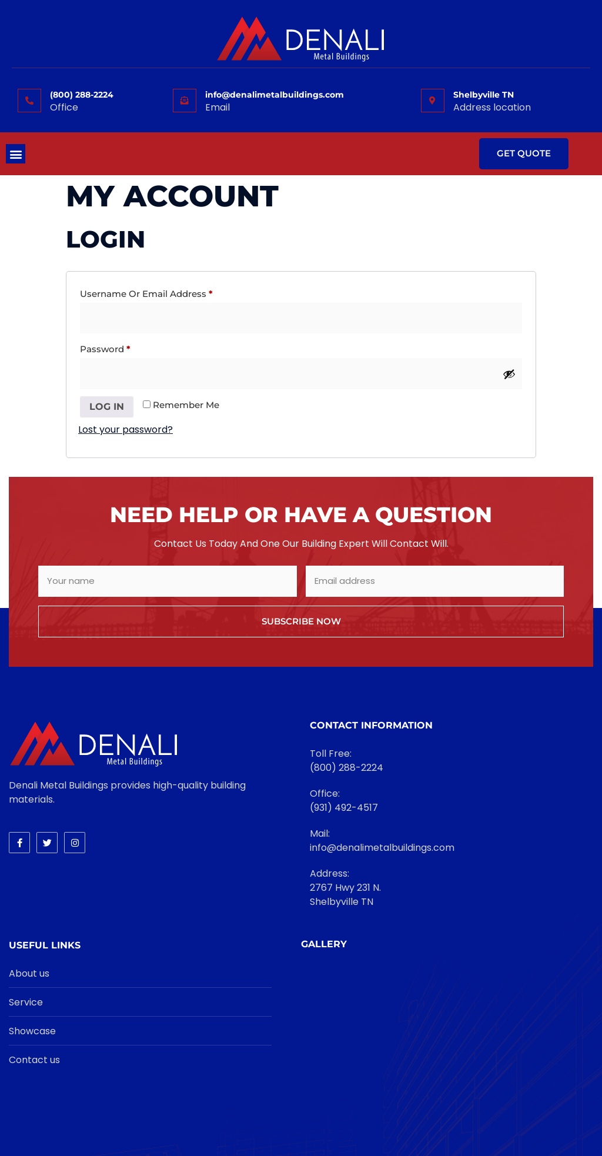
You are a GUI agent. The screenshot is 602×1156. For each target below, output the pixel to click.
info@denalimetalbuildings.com (274, 94)
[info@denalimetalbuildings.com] (184, 100)
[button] (15, 153)
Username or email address (166, 292)
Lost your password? (125, 429)
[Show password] (509, 373)
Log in (106, 406)
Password (125, 347)
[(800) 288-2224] (29, 100)
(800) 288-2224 (81, 94)
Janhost (409, 1117)
